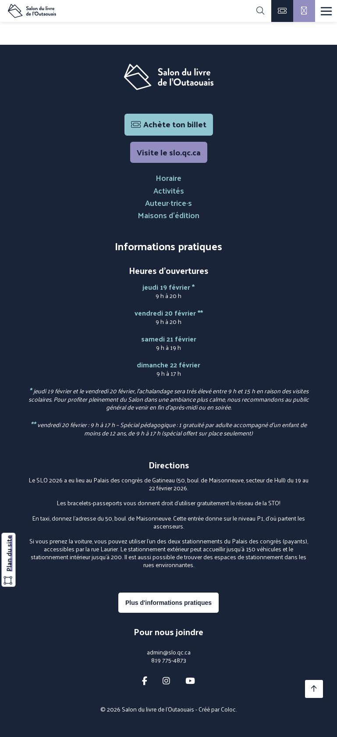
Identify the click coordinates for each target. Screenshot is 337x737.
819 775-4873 (168, 660)
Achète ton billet (168, 124)
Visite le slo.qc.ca (169, 152)
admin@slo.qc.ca (169, 652)
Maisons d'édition (168, 215)
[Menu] (326, 11)
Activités (168, 190)
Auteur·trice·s (168, 203)
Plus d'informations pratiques (168, 602)
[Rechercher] (260, 11)
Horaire (168, 178)
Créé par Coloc (217, 709)
